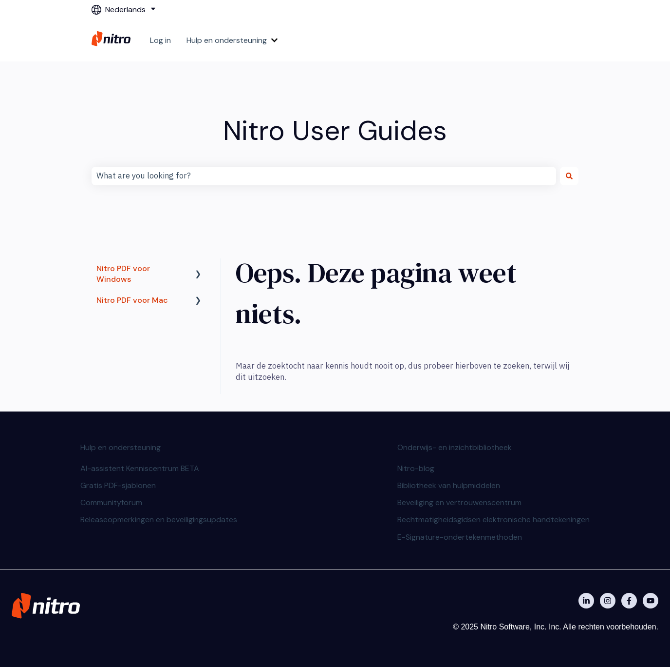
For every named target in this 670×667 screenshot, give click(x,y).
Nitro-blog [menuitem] (415, 468)
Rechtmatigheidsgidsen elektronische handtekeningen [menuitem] (493, 519)
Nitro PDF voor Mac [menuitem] (132, 300)
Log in (160, 40)
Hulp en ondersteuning (226, 40)
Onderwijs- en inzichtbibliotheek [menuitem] (454, 447)
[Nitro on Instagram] (607, 600)
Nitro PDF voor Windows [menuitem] (123, 273)
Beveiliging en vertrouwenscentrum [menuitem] (459, 502)
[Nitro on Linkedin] (586, 600)
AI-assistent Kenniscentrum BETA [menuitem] (139, 468)
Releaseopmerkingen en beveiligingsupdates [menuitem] (158, 519)
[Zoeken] (569, 176)
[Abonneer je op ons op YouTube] (650, 600)
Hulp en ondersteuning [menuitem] (120, 447)
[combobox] (324, 176)
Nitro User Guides (335, 130)
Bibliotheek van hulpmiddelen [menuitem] (448, 485)
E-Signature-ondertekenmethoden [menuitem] (459, 537)
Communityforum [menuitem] (111, 502)
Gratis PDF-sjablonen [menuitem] (118, 485)
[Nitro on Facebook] (629, 600)
